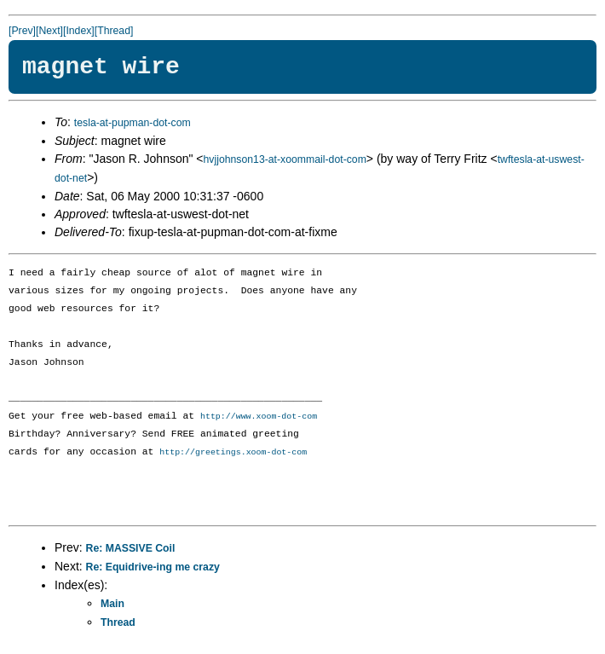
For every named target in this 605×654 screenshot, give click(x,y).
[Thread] (114, 31)
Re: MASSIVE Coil (131, 550)
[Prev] (22, 31)
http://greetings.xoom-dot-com (233, 454)
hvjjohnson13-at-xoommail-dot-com (285, 159)
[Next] (49, 31)
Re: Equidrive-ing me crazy (153, 569)
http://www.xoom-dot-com (258, 417)
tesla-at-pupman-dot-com (132, 123)
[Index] (79, 31)
